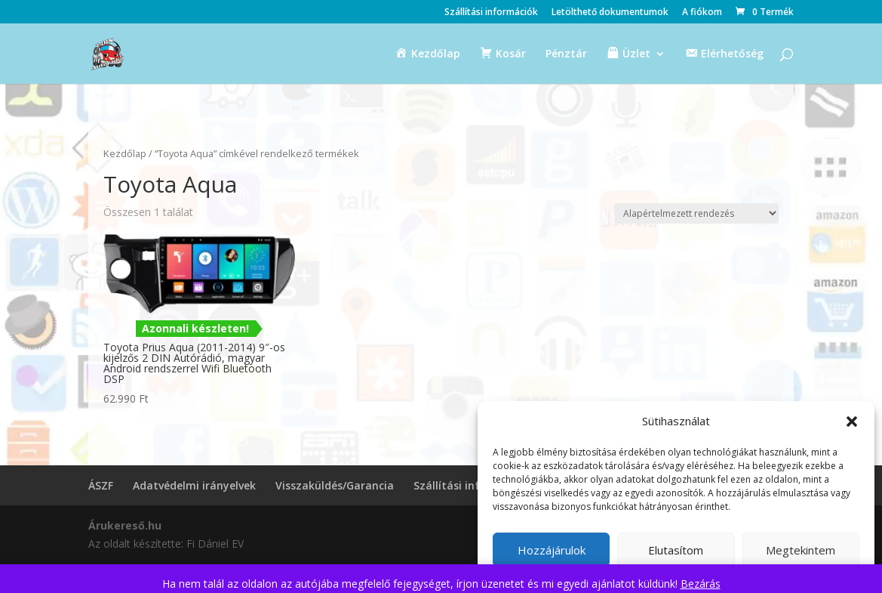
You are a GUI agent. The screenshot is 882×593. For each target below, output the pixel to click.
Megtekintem (800, 549)
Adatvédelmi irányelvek (194, 485)
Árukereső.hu (124, 525)
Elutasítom (675, 549)
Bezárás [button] (701, 583)
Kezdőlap (124, 153)
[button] (851, 421)
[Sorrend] (696, 213)
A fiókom (702, 13)
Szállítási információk (491, 13)
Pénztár (566, 54)
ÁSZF (100, 485)
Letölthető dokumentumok (610, 13)
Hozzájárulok (551, 549)
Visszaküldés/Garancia (334, 485)
